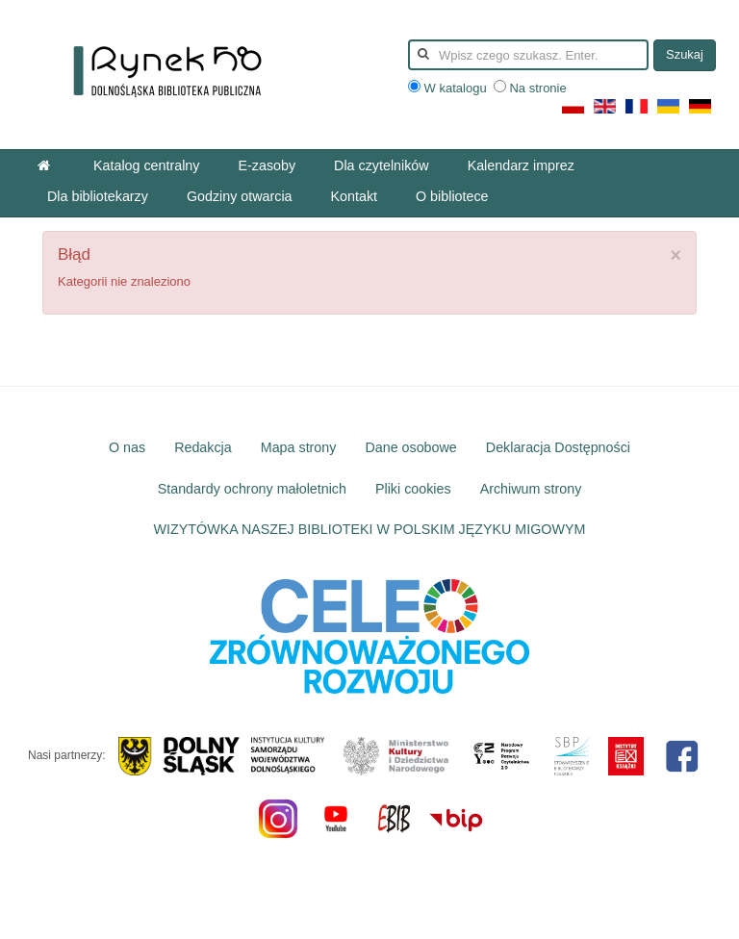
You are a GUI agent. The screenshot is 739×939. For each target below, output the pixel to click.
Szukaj (684, 54)
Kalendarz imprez (521, 165)
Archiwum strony (531, 488)
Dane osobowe (410, 447)
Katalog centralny (146, 165)
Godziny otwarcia (240, 196)
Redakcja (203, 447)
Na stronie (530, 88)
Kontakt (354, 196)
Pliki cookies (413, 488)
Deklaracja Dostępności (558, 447)
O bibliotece (452, 196)
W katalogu (449, 88)
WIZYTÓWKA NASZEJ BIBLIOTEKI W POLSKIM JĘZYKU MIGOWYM (370, 529)
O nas (127, 447)
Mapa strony (299, 447)
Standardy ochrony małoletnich (252, 488)
